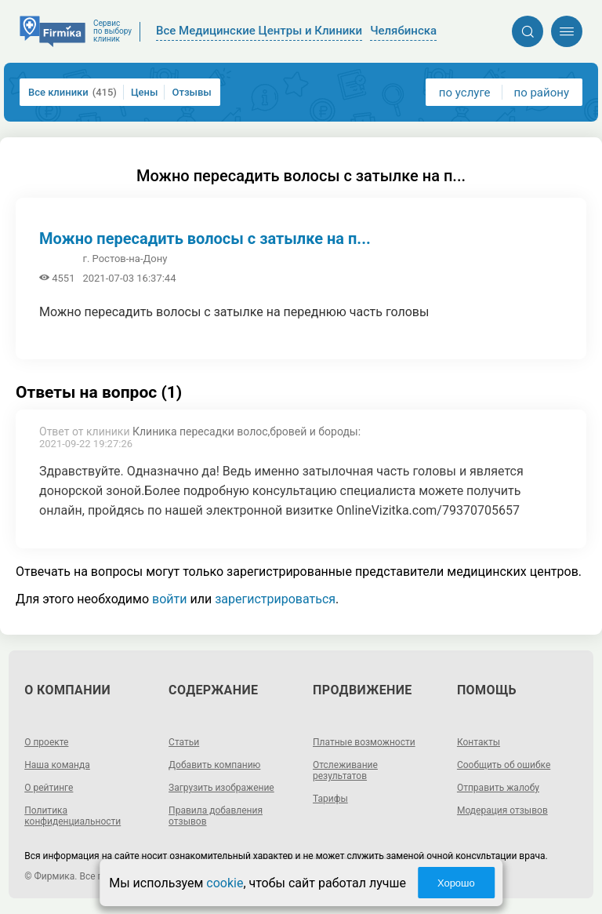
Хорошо (456, 883)
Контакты (478, 742)
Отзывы (191, 92)
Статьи (184, 742)
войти (169, 599)
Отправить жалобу (498, 787)
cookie (224, 883)
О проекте (46, 742)
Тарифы (330, 798)
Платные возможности (364, 742)
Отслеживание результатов (345, 770)
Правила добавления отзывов (216, 816)
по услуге (465, 93)
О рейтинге (48, 787)
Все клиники (72, 92)
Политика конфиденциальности (72, 816)
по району (541, 93)
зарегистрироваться (275, 599)
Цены (144, 92)
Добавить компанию (214, 764)
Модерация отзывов (502, 810)
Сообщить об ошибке (503, 764)
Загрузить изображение (221, 787)
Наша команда (57, 764)
